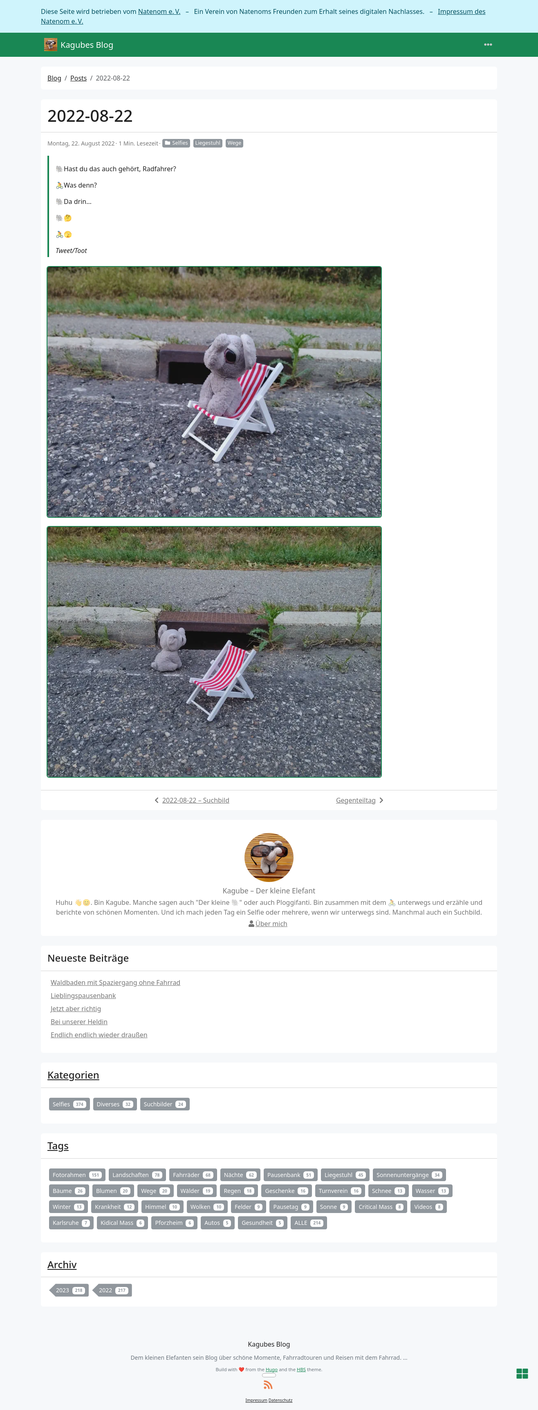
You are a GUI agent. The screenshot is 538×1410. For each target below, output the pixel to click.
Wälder (197, 1191)
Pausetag (291, 1207)
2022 (113, 1290)
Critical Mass (381, 1207)
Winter (68, 1207)
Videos (428, 1207)
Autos (217, 1222)
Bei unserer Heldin (79, 1021)
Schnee (388, 1191)
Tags (58, 1145)
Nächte (240, 1175)
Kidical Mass (123, 1222)
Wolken (207, 1207)
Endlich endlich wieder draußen (99, 1034)
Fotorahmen (77, 1175)
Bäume (69, 1191)
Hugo (272, 1369)
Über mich (267, 923)
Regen (239, 1191)
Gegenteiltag (356, 800)
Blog (54, 78)
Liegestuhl (207, 142)
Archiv (61, 1264)
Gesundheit (263, 1222)
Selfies (176, 142)
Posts (78, 78)
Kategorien (73, 1074)
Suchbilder (165, 1104)
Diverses (115, 1104)
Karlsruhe (71, 1222)
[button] (522, 1374)
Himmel (162, 1207)
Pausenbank (290, 1175)
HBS (301, 1369)
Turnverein (340, 1191)
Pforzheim (174, 1222)
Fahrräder (193, 1175)
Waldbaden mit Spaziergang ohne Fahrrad (115, 982)
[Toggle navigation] (488, 45)
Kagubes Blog (78, 44)
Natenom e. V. (159, 11)
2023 (70, 1290)
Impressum (257, 1400)
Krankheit (114, 1207)
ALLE (308, 1222)
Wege (234, 142)
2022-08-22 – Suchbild (195, 800)
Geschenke (286, 1191)
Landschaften (137, 1175)
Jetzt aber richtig (76, 1008)
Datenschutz (281, 1400)
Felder (248, 1207)
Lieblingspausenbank (83, 995)
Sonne (334, 1207)
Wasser (432, 1191)
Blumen (113, 1191)
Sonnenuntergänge (409, 1175)
